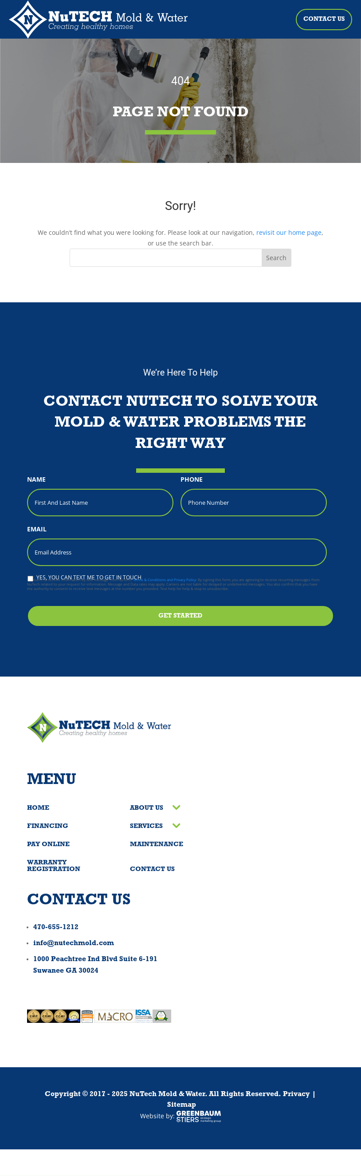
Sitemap (181, 1105)
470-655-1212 (55, 927)
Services (146, 826)
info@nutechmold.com (73, 943)
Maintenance (156, 844)
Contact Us (324, 19)
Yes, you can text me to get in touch (88, 577)
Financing (47, 826)
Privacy (296, 1094)
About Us (146, 808)
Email (37, 529)
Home (38, 808)
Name (36, 479)
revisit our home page (289, 232)
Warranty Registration (53, 866)
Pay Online (48, 844)
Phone (191, 479)
